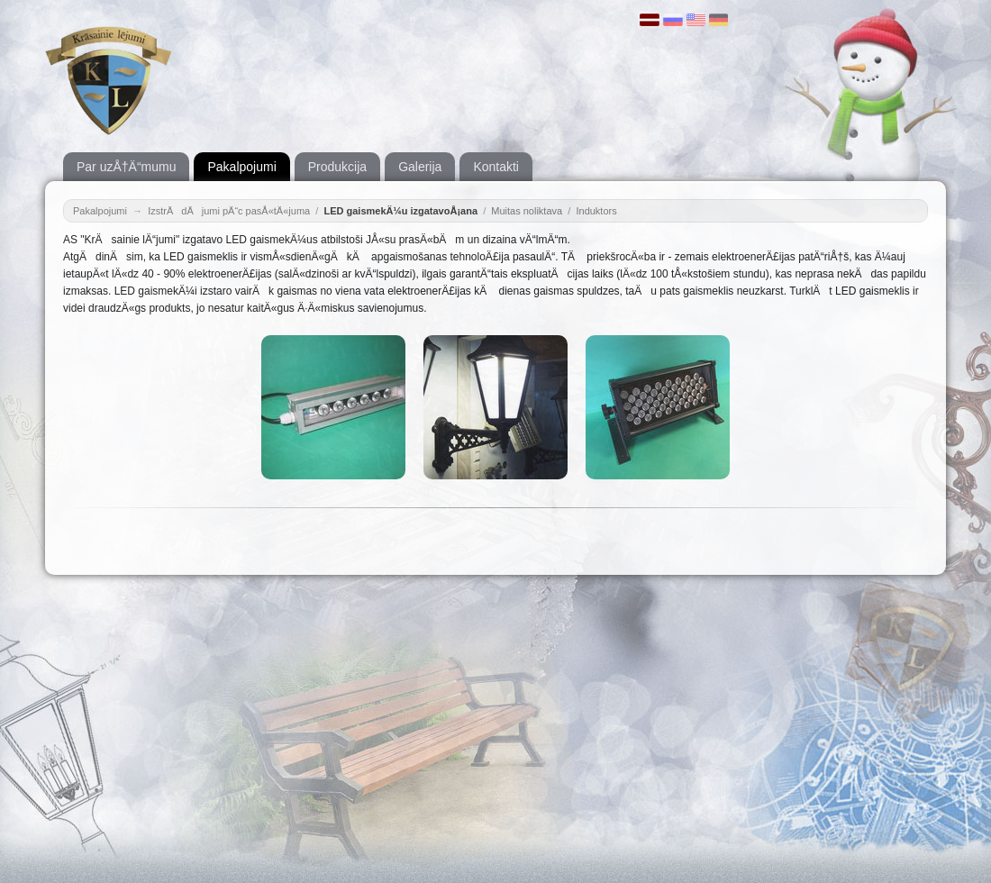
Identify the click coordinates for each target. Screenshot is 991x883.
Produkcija (337, 166)
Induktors (596, 210)
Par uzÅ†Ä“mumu (126, 166)
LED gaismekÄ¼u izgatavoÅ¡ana (400, 210)
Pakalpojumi (241, 166)
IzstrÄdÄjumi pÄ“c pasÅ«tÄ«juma (229, 210)
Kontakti (496, 166)
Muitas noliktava (526, 210)
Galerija (419, 166)
